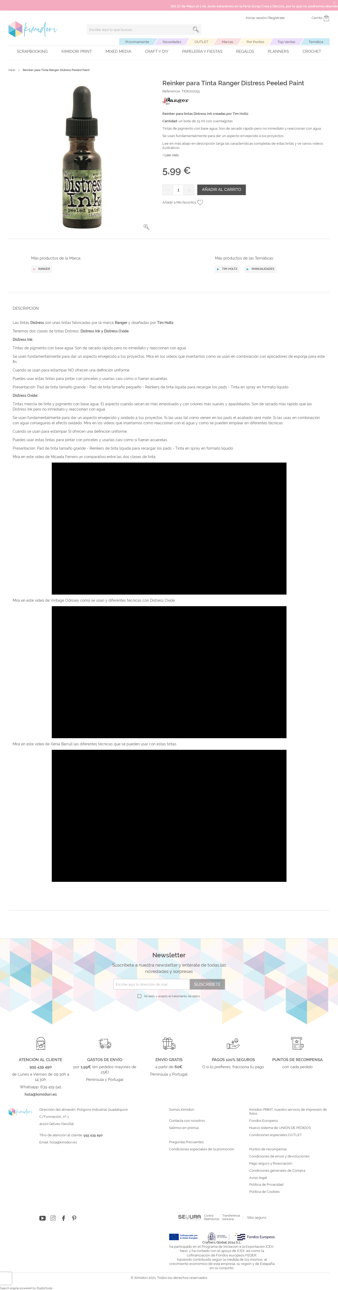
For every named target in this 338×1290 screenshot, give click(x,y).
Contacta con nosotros (187, 1121)
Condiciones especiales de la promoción (202, 1149)
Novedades (172, 42)
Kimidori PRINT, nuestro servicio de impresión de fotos (288, 1111)
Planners (278, 51)
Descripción (26, 308)
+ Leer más (170, 155)
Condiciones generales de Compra (277, 1171)
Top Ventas (286, 42)
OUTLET (201, 42)
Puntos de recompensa (268, 1149)
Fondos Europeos (263, 1121)
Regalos (245, 51)
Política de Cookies (264, 1192)
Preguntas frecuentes (186, 1142)
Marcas (227, 42)
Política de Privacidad (266, 1185)
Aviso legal (258, 1178)
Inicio (11, 70)
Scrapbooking (32, 51)
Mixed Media (118, 51)
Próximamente (137, 42)
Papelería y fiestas (202, 51)
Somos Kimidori (181, 1110)
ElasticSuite (44, 1288)
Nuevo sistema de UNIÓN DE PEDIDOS (280, 1128)
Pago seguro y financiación (270, 1163)
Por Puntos (255, 42)
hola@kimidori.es (63, 1142)
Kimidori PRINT (77, 51)
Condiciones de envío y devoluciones (279, 1156)
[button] (146, 227)
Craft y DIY (156, 51)
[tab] (167, 308)
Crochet (312, 51)
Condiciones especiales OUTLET (275, 1135)
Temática (316, 42)
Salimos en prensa (184, 1128)
